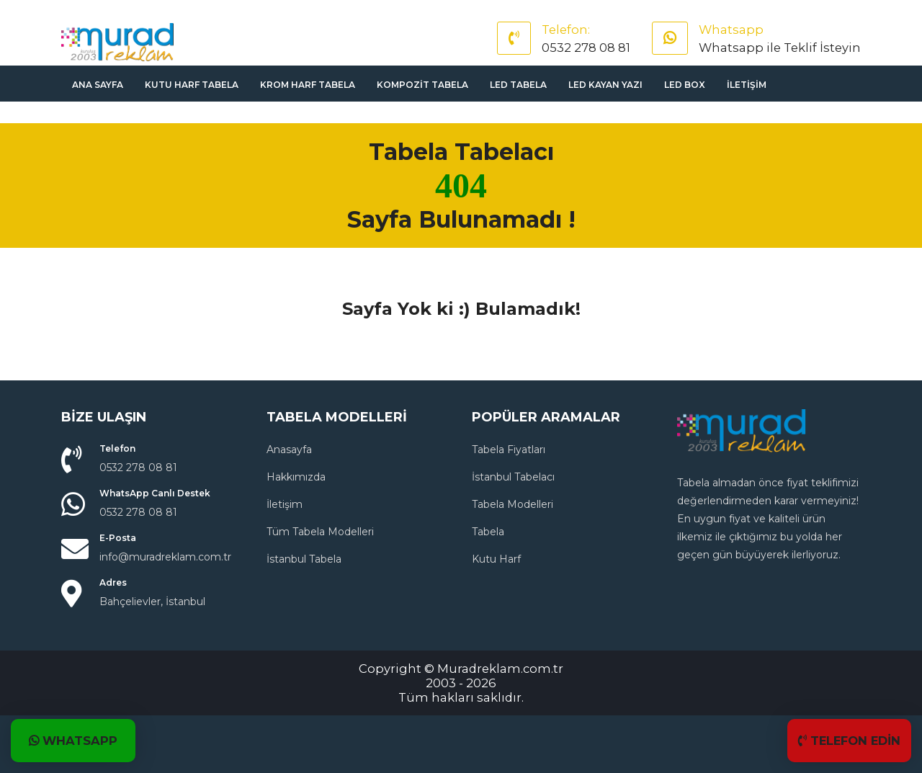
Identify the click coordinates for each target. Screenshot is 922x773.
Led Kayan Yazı (605, 84)
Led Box (684, 84)
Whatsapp (731, 29)
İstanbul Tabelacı (513, 476)
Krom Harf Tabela (307, 84)
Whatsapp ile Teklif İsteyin (780, 47)
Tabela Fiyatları (508, 449)
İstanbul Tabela (304, 559)
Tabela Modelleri (512, 504)
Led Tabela (518, 84)
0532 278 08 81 (586, 47)
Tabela (488, 531)
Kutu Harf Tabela (191, 84)
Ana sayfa (97, 84)
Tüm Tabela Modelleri (320, 531)
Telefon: (566, 29)
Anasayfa (289, 449)
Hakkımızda (296, 476)
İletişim (746, 84)
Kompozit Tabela (422, 84)
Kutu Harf (496, 559)
